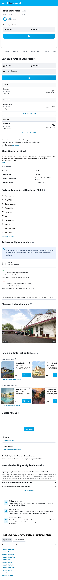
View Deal (26, 375)
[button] (3, 3)
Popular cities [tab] (7, 540)
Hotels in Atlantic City (8, 567)
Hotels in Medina (7, 562)
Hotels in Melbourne (8, 554)
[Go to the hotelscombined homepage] (13, 3)
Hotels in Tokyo (6, 573)
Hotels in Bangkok (7, 575)
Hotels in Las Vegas (8, 549)
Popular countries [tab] (19, 540)
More (3, 162)
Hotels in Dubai (6, 559)
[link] (12, 379)
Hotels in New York (7, 565)
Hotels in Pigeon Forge (8, 557)
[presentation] (35, 59)
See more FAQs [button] (29, 490)
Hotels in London (7, 570)
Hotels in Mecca (6, 552)
